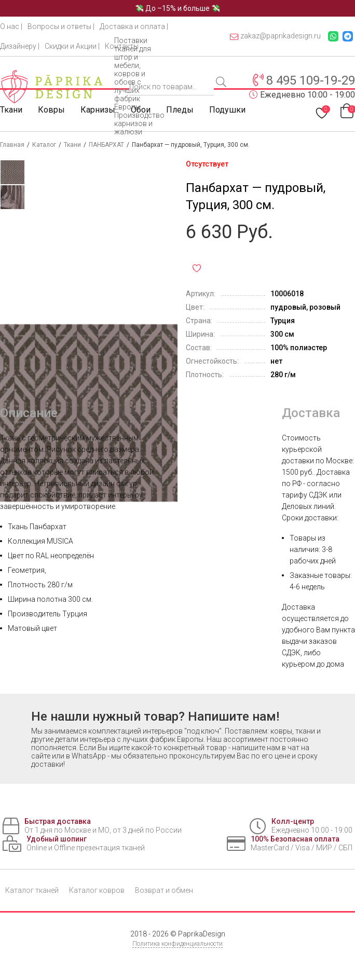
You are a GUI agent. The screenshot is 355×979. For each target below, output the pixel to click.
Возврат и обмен (164, 890)
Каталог (44, 144)
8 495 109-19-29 (310, 80)
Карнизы (97, 110)
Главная (12, 144)
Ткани (11, 110)
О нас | (11, 26)
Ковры (51, 110)
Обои (141, 110)
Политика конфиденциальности (177, 943)
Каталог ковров (97, 890)
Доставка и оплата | (134, 26)
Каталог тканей (32, 890)
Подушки (227, 110)
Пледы (180, 110)
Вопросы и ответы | (61, 26)
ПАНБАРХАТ (106, 144)
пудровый (288, 307)
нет (276, 361)
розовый (324, 307)
